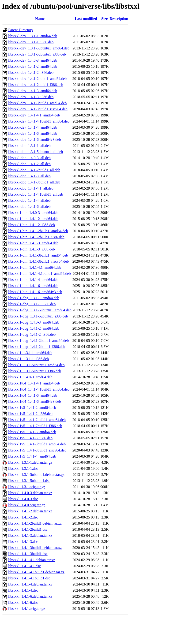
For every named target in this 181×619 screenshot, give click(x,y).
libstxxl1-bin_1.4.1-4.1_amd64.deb (34, 267)
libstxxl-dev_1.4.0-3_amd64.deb (32, 60)
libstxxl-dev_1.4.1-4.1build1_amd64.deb (38, 121)
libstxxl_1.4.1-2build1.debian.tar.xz (35, 523)
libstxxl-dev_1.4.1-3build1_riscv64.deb (38, 109)
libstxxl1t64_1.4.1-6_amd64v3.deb (34, 401)
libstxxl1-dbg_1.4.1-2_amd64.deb (33, 328)
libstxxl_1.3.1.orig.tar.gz (26, 487)
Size (104, 19)
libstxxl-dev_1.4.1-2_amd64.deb (32, 66)
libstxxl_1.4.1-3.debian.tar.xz (30, 535)
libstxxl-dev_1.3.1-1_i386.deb (30, 42)
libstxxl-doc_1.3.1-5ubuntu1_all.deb (35, 152)
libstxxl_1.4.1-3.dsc (23, 542)
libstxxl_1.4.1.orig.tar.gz (26, 609)
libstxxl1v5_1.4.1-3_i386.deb (30, 438)
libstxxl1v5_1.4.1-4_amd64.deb (32, 456)
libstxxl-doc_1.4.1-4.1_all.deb (30, 188)
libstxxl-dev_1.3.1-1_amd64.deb (32, 36)
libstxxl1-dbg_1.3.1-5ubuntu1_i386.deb (38, 316)
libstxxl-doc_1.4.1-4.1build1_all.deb (35, 194)
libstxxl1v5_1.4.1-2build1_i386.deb (35, 426)
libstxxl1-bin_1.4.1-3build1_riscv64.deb (38, 261)
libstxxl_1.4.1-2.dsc (23, 517)
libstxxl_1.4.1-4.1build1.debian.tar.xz (36, 572)
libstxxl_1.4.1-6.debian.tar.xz (30, 596)
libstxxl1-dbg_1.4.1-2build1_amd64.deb (38, 341)
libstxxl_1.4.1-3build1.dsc (28, 554)
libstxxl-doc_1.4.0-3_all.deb (29, 158)
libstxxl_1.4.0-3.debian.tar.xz (30, 493)
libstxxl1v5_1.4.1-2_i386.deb (30, 414)
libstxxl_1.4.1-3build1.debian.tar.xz (35, 548)
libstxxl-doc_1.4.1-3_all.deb (29, 176)
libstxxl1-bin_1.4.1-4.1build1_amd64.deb (39, 274)
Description (118, 19)
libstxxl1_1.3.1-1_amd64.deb (30, 353)
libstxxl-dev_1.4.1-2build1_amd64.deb (37, 79)
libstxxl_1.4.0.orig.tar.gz (26, 505)
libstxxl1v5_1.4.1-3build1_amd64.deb (37, 444)
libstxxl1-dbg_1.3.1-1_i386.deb (32, 304)
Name (40, 19)
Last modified (86, 19)
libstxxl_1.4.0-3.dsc (23, 499)
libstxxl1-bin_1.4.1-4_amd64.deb (33, 280)
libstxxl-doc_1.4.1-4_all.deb (29, 200)
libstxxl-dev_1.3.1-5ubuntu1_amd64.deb (38, 48)
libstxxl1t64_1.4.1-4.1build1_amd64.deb (38, 389)
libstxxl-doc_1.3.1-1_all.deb (29, 146)
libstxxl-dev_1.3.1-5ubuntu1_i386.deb (37, 54)
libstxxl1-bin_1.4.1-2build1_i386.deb (36, 237)
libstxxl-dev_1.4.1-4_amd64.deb (32, 127)
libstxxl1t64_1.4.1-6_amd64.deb (32, 395)
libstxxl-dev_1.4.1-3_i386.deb (30, 97)
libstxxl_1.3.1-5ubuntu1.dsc (29, 481)
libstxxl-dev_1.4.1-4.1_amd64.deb (34, 115)
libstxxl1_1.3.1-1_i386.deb (28, 359)
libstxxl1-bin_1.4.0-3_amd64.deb (33, 213)
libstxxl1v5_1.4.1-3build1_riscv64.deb (37, 450)
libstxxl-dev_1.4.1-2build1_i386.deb (35, 85)
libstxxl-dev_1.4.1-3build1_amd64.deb (37, 103)
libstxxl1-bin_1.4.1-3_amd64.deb (33, 243)
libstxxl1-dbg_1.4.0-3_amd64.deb (33, 322)
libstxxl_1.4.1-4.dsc (23, 590)
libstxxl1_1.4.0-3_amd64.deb (30, 377)
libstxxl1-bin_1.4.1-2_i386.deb (31, 225)
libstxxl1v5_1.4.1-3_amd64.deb (32, 432)
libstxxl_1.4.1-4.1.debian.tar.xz (31, 560)
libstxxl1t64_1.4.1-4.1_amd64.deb (34, 383)
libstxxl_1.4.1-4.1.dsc (24, 566)
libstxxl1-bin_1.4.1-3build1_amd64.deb (38, 255)
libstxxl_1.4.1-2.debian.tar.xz (30, 511)
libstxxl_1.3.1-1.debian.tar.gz (30, 462)
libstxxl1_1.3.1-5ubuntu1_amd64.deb (36, 365)
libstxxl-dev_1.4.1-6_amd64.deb (32, 133)
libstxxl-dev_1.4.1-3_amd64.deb (32, 91)
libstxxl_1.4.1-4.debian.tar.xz (30, 584)
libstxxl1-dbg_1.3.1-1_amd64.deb (33, 298)
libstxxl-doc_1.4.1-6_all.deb (29, 207)
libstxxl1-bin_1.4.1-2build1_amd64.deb (38, 231)
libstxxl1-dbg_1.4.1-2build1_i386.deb (36, 347)
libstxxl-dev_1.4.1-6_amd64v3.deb (34, 140)
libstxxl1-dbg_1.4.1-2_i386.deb (32, 334)
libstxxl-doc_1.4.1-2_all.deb (29, 164)
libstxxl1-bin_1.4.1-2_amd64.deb (33, 219)
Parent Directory (20, 30)
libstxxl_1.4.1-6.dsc (23, 602)
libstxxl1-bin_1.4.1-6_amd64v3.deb (35, 292)
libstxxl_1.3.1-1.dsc (23, 468)
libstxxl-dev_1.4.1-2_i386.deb (30, 73)
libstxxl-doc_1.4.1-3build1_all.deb (34, 182)
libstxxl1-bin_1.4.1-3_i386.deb (31, 249)
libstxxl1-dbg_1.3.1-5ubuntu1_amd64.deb (40, 310)
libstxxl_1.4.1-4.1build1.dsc (29, 578)
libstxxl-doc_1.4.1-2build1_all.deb (34, 170)
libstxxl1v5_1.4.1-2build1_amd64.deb (37, 420)
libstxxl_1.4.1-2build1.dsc (28, 529)
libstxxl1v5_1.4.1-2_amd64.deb (32, 408)
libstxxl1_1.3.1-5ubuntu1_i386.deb (34, 371)
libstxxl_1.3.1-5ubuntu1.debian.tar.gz (36, 475)
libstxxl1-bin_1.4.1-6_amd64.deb (33, 286)
